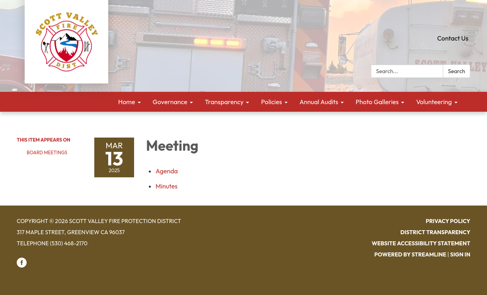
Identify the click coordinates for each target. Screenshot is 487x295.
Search (456, 71)
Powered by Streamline (410, 254)
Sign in (460, 254)
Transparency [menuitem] (224, 102)
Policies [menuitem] (271, 102)
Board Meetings (47, 152)
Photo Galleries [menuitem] (377, 102)
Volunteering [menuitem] (434, 102)
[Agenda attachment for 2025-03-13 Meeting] (167, 171)
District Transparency (435, 232)
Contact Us (452, 38)
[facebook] (22, 265)
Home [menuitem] (126, 102)
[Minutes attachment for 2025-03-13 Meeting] (166, 186)
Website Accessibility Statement (421, 243)
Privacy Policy (448, 221)
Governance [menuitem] (170, 102)
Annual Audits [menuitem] (319, 102)
